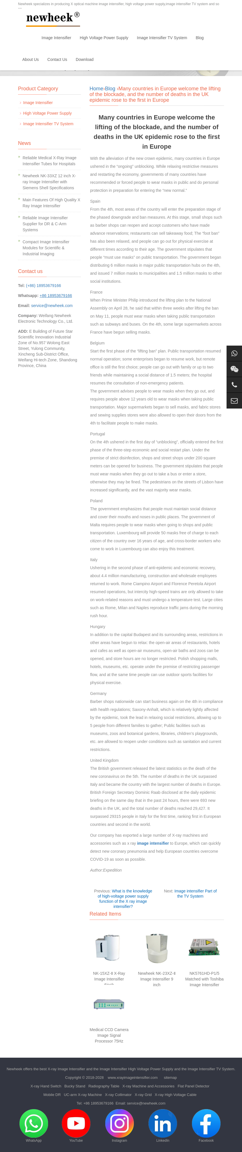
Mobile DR (52, 1095)
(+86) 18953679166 (43, 285)
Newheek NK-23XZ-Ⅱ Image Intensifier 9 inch (157, 979)
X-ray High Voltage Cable (176, 1095)
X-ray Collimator (118, 1095)
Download (85, 59)
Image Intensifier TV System (162, 37)
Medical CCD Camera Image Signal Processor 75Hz (109, 1035)
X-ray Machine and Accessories (148, 1086)
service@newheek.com (52, 305)
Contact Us (57, 59)
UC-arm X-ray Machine (83, 1095)
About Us (30, 59)
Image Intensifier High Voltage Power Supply (136, 1069)
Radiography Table (103, 1086)
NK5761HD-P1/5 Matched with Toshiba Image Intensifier (204, 979)
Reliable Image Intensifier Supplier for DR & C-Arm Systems (45, 224)
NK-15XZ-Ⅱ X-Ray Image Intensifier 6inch (109, 979)
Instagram (119, 1126)
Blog (200, 37)
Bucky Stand (74, 1086)
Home (27, 37)
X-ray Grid (143, 1095)
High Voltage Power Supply (104, 37)
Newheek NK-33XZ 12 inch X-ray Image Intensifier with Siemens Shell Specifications (49, 182)
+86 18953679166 (99, 1103)
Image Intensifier (56, 37)
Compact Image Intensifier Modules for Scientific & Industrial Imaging (46, 248)
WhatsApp (33, 1126)
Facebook (206, 1126)
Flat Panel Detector (193, 1086)
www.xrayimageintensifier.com (133, 1077)
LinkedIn (162, 1126)
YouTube (76, 1126)
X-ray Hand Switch (46, 1086)
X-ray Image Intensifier (66, 1069)
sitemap (170, 1077)
